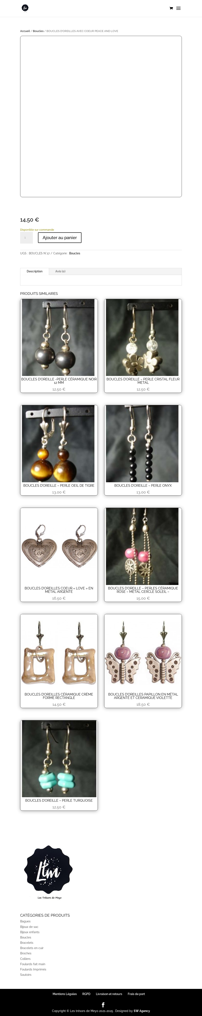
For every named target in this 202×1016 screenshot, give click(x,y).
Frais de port (136, 994)
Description (34, 271)
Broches (25, 953)
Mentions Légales (65, 994)
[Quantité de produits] (26, 238)
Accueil (25, 31)
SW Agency (142, 1011)
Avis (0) (60, 271)
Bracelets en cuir (31, 948)
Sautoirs (25, 974)
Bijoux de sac (29, 927)
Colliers (25, 959)
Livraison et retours (109, 994)
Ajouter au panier (60, 237)
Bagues (25, 921)
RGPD (86, 994)
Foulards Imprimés (33, 969)
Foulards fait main (32, 964)
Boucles (38, 31)
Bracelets (26, 942)
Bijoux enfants (29, 932)
